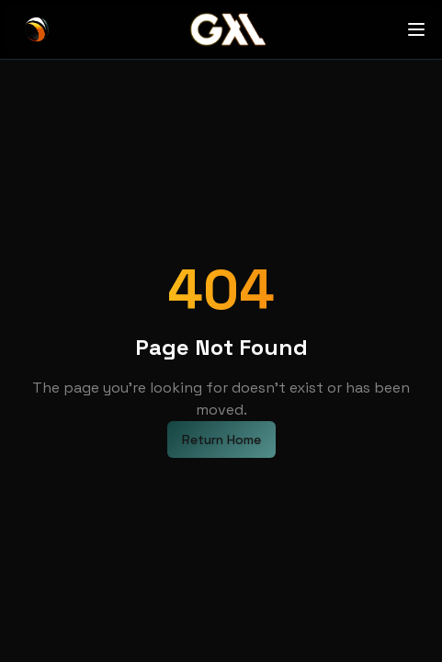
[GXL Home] (37, 29)
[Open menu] (416, 29)
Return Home (221, 439)
